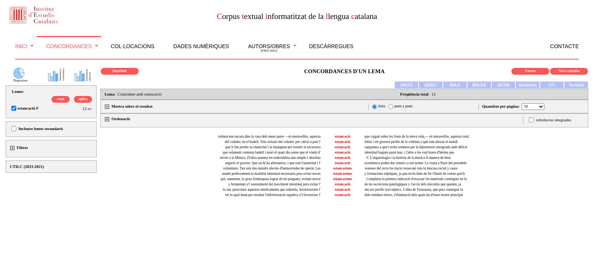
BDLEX (479, 85)
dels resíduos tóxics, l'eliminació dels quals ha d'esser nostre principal (413, 195)
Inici (21, 46)
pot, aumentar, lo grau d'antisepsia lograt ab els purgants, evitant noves (271, 179)
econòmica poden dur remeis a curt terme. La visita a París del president (415, 163)
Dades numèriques (201, 46)
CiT (552, 85)
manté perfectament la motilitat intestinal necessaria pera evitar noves (271, 174)
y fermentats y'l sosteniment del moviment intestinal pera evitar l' (274, 184)
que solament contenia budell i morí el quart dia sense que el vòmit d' (271, 152)
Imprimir (120, 71)
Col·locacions (132, 46)
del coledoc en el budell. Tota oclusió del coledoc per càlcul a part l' (273, 142)
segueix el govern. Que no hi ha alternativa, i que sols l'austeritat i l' (272, 163)
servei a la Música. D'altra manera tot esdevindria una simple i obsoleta (270, 158)
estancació (342, 136)
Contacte (564, 46)
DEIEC (431, 85)
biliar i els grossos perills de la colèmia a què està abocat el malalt (411, 142)
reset (60, 99)
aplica (83, 99)
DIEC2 (406, 85)
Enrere (530, 71)
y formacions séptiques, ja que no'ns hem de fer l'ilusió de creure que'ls (414, 174)
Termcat (576, 85)
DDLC (455, 85)
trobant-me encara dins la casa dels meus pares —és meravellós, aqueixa (269, 136)
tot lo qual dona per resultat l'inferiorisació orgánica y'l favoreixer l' (272, 195)
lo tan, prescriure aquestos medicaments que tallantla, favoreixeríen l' (271, 189)
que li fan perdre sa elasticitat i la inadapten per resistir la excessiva (272, 147)
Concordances (69, 46)
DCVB (503, 85)
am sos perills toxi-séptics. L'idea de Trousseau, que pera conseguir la (413, 189)
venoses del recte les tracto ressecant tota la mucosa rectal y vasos (411, 168)
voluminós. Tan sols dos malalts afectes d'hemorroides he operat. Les (272, 168)
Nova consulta (569, 71)
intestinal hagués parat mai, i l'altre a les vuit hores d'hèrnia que (409, 152)
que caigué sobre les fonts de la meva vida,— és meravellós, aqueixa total (416, 136)
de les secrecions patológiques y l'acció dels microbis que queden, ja (412, 184)
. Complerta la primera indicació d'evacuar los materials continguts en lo (415, 179)
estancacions (342, 168)
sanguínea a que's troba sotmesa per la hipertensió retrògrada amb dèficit (415, 147)
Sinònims (528, 85)
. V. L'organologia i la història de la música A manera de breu (407, 158)
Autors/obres (269, 48)
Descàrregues (331, 46)
